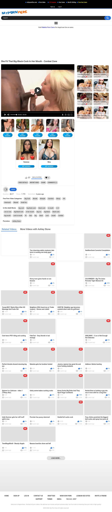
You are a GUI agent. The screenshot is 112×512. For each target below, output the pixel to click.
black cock (41, 208)
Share (43, 183)
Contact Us (38, 496)
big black (47, 212)
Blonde (35, 199)
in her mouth (30, 212)
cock (47, 216)
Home (6, 496)
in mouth (50, 208)
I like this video (26, 178)
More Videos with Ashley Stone (35, 229)
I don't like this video (29, 178)
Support (39, 499)
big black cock (31, 208)
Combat (60, 216)
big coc (39, 212)
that (30, 216)
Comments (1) (52, 183)
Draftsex (51, 496)
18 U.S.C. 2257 (71, 499)
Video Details (23, 183)
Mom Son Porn (66, 496)
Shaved (16, 202)
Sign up (52, 7)
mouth (53, 216)
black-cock (56, 212)
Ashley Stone (17, 221)
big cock (21, 208)
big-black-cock (18, 212)
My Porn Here (54, 508)
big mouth (7, 216)
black (41, 216)
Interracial (7, 202)
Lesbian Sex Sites (83, 496)
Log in (60, 7)
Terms (49, 499)
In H (57, 208)
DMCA (59, 499)
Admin (13, 189)
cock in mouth (17, 216)
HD (64, 199)
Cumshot (51, 199)
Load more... (56, 458)
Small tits (24, 202)
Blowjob (42, 199)
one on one (7, 212)
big (36, 216)
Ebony (58, 199)
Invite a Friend (101, 496)
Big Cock (27, 199)
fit (25, 216)
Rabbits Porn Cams (48, 27)
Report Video (34, 183)
